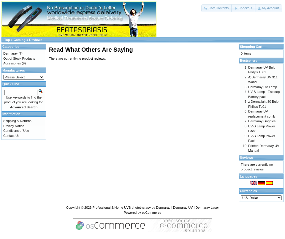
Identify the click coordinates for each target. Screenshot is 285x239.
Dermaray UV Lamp (262, 87)
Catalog (20, 40)
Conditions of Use (16, 130)
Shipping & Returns (17, 121)
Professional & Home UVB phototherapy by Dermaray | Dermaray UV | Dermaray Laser (156, 207)
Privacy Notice (13, 126)
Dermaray (10, 53)
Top (7, 40)
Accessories (12, 63)
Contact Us (11, 135)
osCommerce (151, 212)
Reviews (35, 40)
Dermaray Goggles (262, 121)
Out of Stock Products (19, 58)
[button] (216, 8)
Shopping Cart (251, 46)
